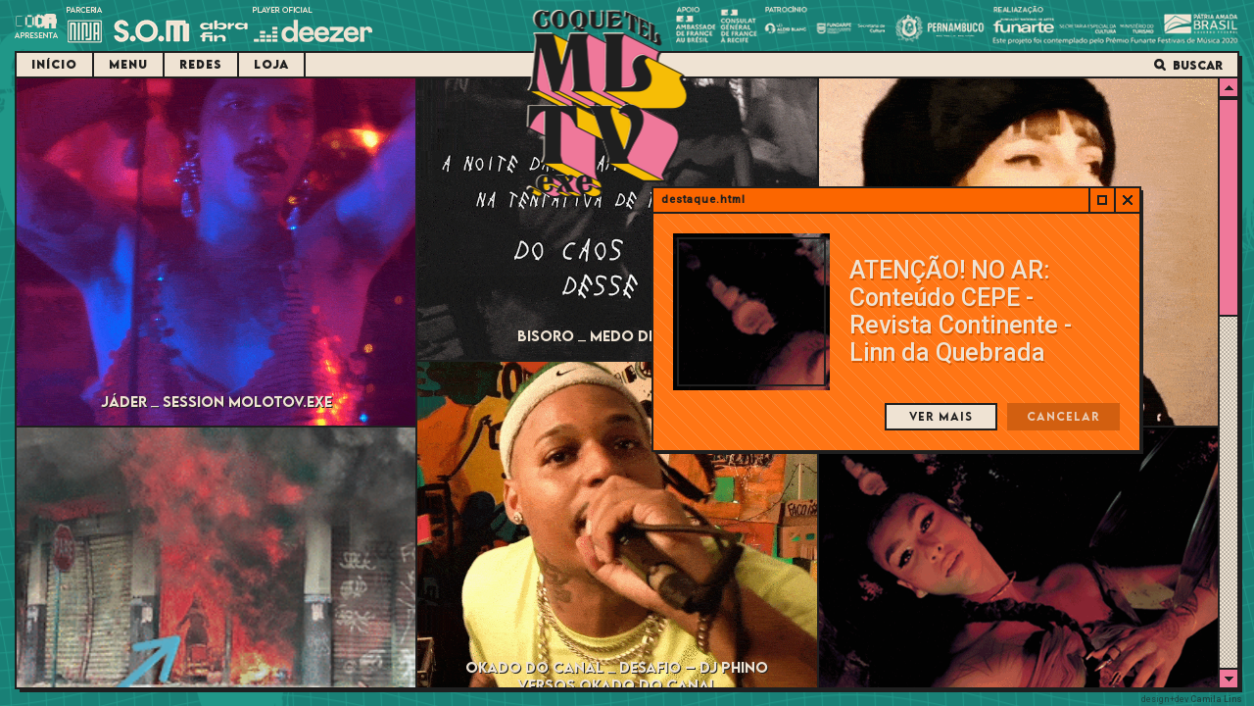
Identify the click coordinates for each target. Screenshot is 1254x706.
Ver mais (941, 416)
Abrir (1101, 200)
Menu (128, 64)
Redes (200, 64)
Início (54, 64)
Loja (271, 64)
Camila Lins (1216, 699)
